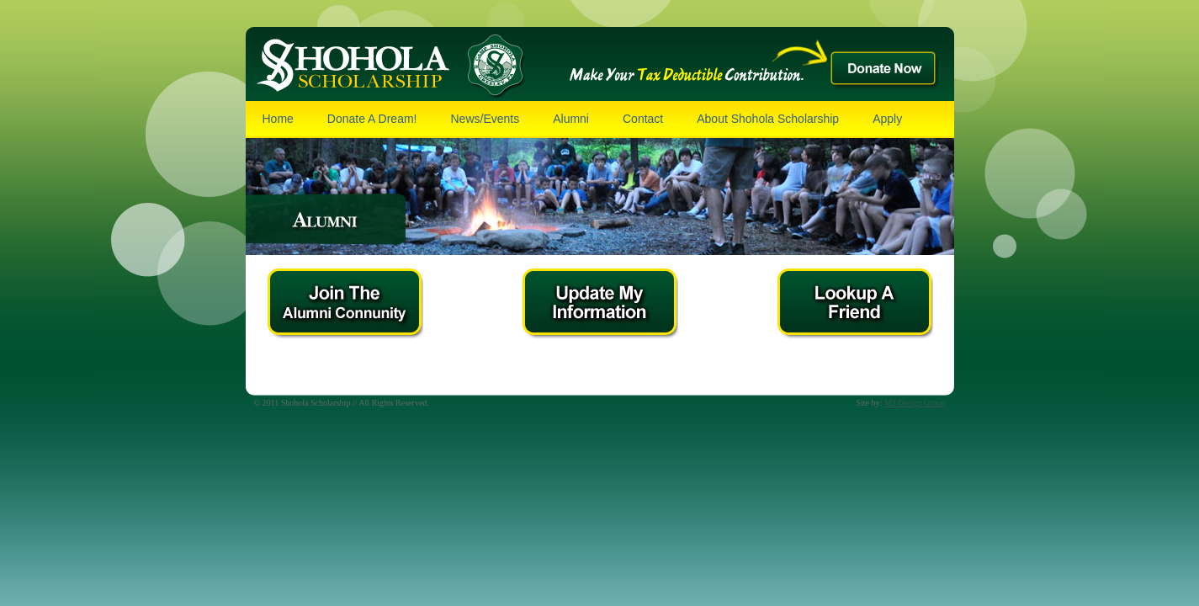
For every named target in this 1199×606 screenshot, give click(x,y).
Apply (887, 118)
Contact (643, 118)
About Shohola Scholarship (768, 118)
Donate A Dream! (372, 118)
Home (278, 118)
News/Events (484, 118)
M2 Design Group (915, 402)
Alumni (571, 118)
